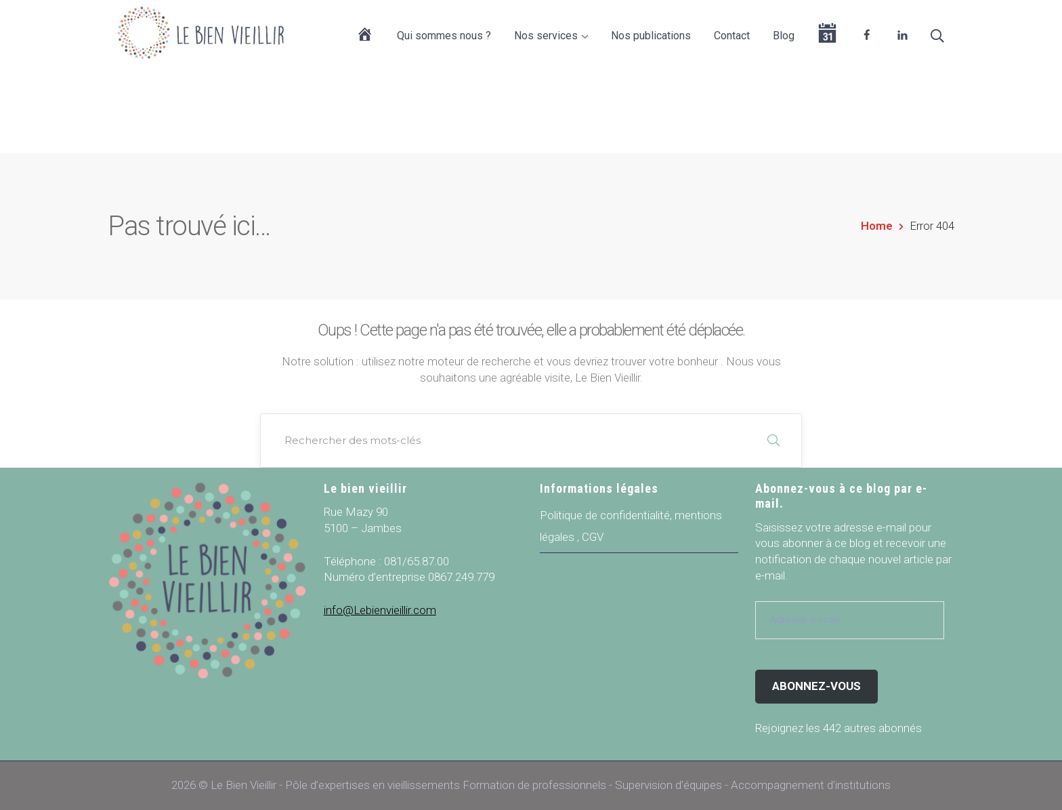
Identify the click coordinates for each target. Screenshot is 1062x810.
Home (877, 225)
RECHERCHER (773, 440)
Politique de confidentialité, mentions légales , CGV (631, 526)
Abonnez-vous (816, 686)
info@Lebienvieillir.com (380, 610)
